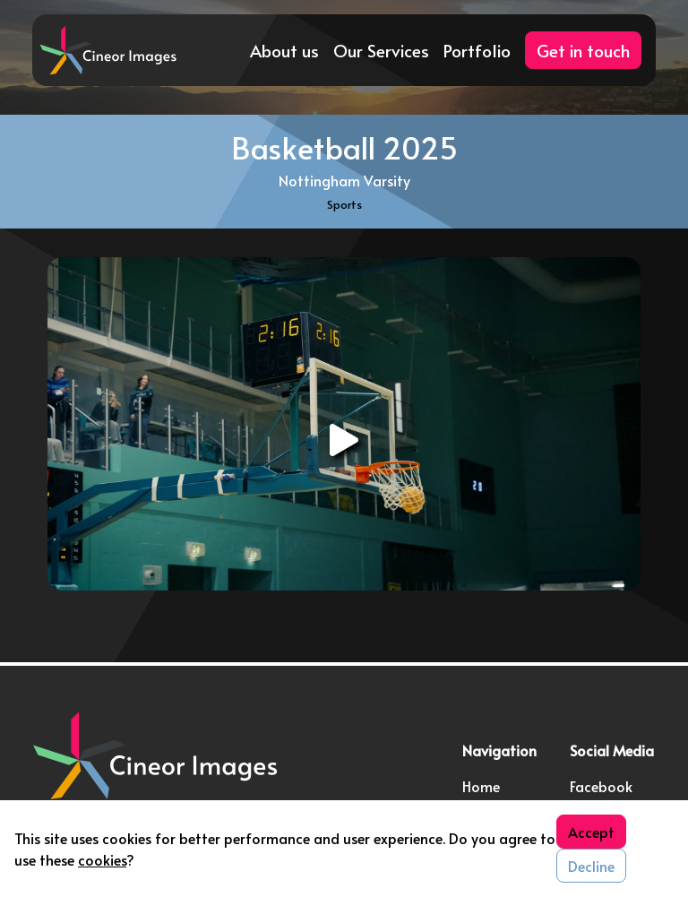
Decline (591, 865)
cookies (102, 859)
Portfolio (477, 50)
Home (481, 786)
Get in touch (583, 50)
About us (284, 50)
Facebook (601, 786)
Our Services (381, 50)
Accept (591, 831)
